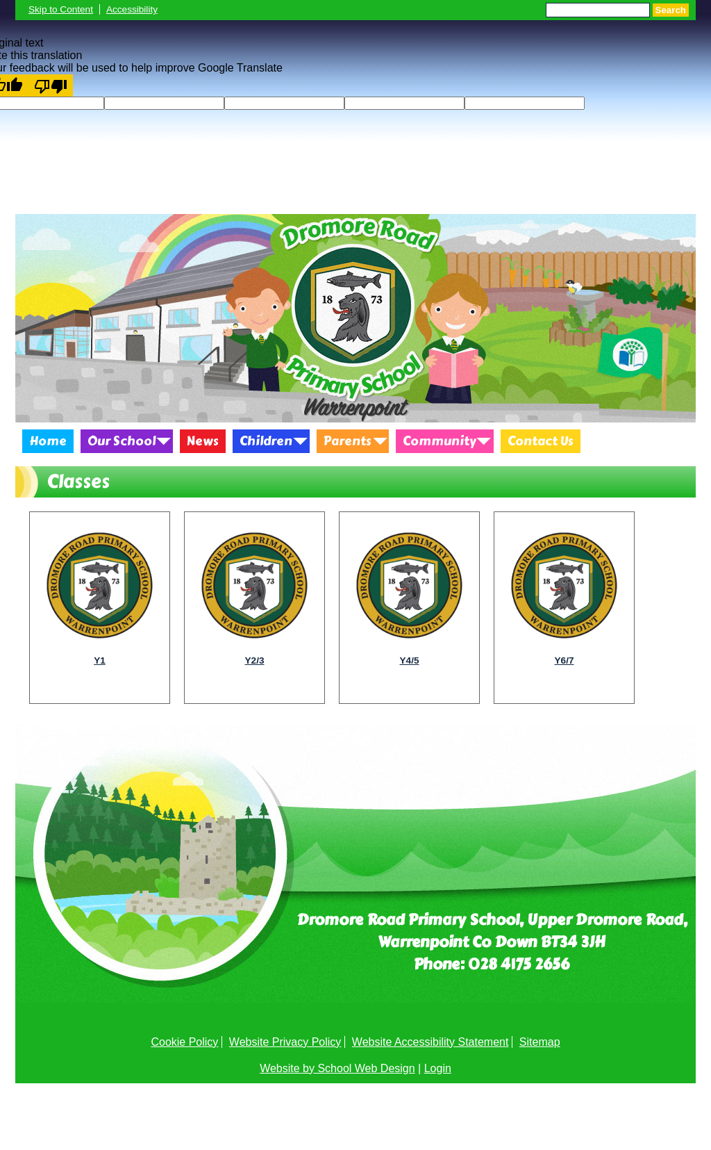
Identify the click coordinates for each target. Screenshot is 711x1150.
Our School (121, 441)
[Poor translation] (50, 85)
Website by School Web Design (337, 1068)
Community (439, 441)
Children (266, 441)
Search (670, 10)
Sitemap (539, 1042)
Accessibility (132, 9)
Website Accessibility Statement (430, 1042)
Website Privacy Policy (285, 1042)
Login (437, 1068)
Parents (347, 441)
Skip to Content (60, 9)
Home (48, 441)
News (203, 441)
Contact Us (541, 441)
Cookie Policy (184, 1042)
